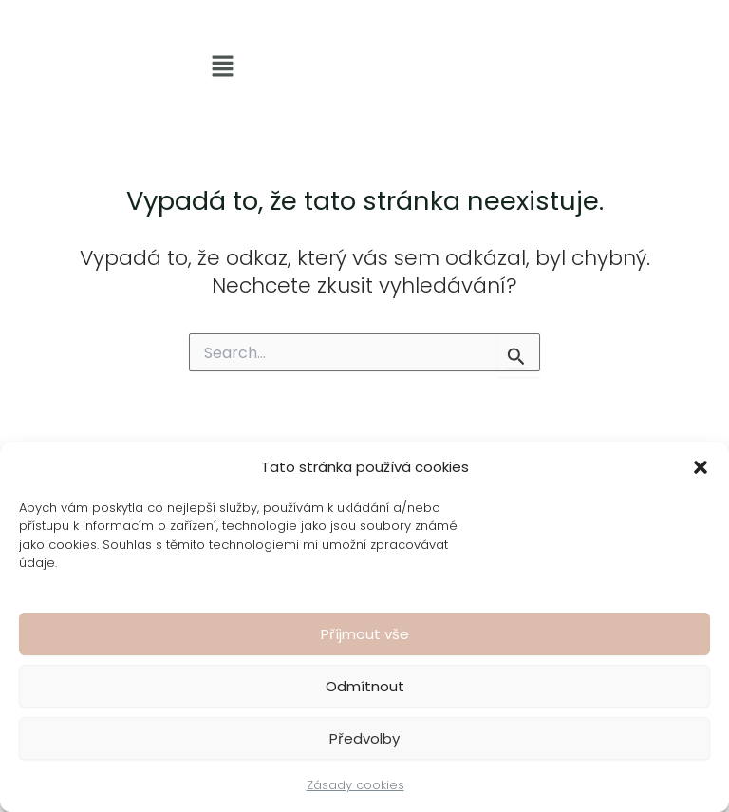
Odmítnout (365, 686)
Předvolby (364, 738)
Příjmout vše (365, 634)
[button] (700, 467)
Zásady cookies (355, 785)
